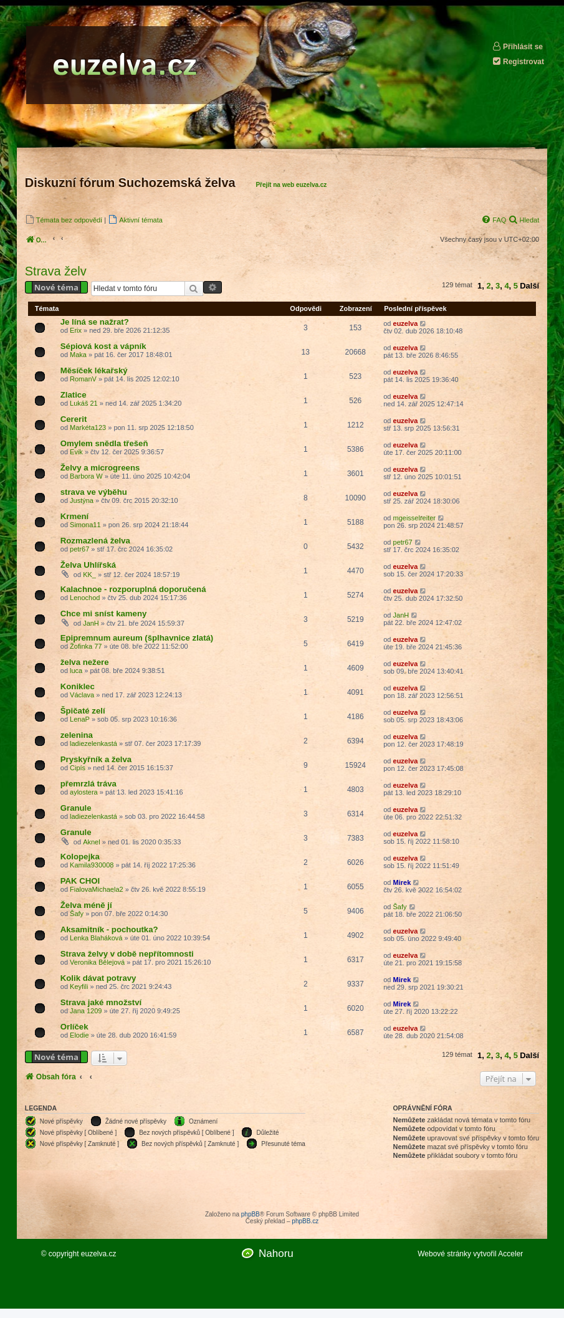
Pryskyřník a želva (95, 759)
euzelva (405, 323)
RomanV (83, 379)
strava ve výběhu (93, 492)
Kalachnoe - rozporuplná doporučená (133, 589)
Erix (76, 330)
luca (76, 670)
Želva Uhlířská (88, 565)
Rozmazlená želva (95, 540)
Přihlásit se (517, 46)
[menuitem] (63, 219)
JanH (91, 623)
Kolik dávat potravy (98, 978)
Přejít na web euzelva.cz (291, 184)
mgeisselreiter (414, 518)
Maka (78, 354)
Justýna (81, 500)
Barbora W (86, 476)
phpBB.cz (305, 1221)
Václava (82, 695)
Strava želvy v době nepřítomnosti (127, 953)
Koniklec (77, 686)
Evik (76, 452)
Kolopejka (80, 856)
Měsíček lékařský (94, 370)
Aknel (91, 842)
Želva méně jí (86, 905)
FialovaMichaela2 (96, 889)
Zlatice (73, 394)
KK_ (89, 574)
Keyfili (79, 986)
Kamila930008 (91, 865)
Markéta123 (88, 427)
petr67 (79, 549)
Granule (76, 808)
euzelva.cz (99, 1253)
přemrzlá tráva (88, 783)
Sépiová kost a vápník (103, 346)
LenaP (80, 719)
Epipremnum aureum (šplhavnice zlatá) (137, 637)
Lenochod (85, 597)
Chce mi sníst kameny (103, 613)
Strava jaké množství (100, 1002)
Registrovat (518, 61)
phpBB (250, 1214)
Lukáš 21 (84, 403)
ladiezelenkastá (93, 743)
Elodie (79, 1035)
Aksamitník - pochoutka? (109, 929)
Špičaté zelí (82, 710)
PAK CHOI (80, 881)
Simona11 (85, 524)
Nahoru (276, 1253)
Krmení (74, 516)
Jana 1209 (86, 1011)
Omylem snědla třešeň (104, 443)
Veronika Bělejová (97, 962)
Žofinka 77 (86, 646)
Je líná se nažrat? (94, 322)
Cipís (77, 767)
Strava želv (56, 271)
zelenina (76, 735)
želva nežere (84, 662)
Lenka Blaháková (96, 938)
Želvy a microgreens (100, 467)
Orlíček (74, 1026)
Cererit (73, 419)
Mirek (402, 882)
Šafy (77, 913)
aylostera (84, 792)
